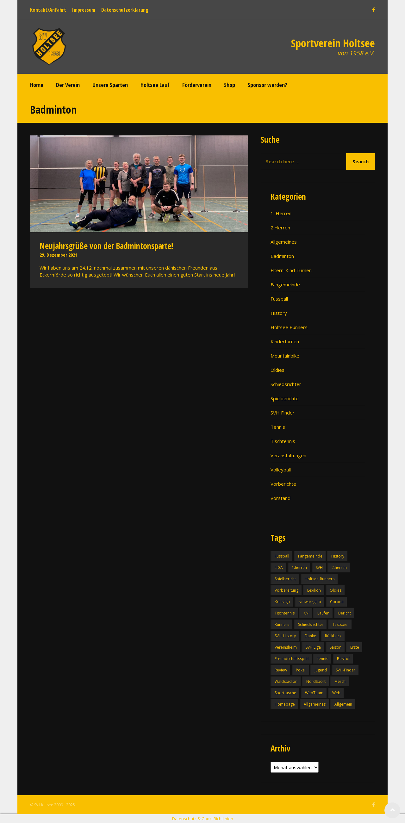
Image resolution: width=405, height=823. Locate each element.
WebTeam (314, 692)
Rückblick (333, 636)
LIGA (279, 567)
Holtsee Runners (289, 327)
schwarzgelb (310, 601)
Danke (310, 636)
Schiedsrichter (286, 384)
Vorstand (280, 498)
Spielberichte (285, 398)
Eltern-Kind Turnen (291, 270)
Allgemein (343, 704)
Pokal (301, 670)
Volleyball (281, 469)
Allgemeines (284, 242)
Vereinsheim (286, 647)
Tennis (278, 427)
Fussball (279, 299)
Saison (335, 647)
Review (281, 670)
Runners (282, 624)
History (279, 313)
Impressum (83, 9)
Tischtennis (283, 441)
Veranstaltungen (288, 455)
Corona (337, 601)
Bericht (344, 613)
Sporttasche (285, 692)
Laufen (323, 613)
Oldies (277, 370)
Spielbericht (285, 579)
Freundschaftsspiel (291, 658)
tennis (322, 658)
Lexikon (314, 590)
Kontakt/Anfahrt (48, 9)
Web (336, 692)
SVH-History (285, 636)
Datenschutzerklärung (124, 9)
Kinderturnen (285, 341)
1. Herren (281, 213)
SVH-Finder (345, 670)
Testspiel (340, 624)
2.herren (339, 567)
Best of (343, 658)
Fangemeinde (285, 284)
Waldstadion (286, 681)
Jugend (321, 670)
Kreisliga (282, 601)
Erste (354, 647)
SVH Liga (313, 647)
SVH (319, 567)
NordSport (316, 681)
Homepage (285, 704)
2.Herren (280, 227)
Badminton (282, 256)
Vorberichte (283, 484)
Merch (340, 681)
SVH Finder (283, 412)
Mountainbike (285, 355)
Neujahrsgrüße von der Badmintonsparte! (106, 246)
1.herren (299, 567)
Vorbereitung (286, 590)
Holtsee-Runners (319, 579)
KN (305, 613)
